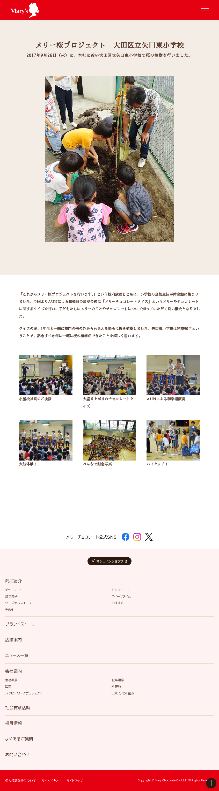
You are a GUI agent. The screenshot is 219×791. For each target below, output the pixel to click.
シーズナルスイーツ (18, 602)
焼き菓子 (11, 596)
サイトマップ (75, 780)
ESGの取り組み (123, 693)
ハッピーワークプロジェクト (23, 693)
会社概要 (11, 679)
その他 (9, 609)
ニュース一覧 (16, 655)
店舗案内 (13, 640)
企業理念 (118, 679)
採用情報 (13, 723)
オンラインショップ (109, 561)
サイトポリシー (51, 780)
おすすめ (117, 602)
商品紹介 (13, 581)
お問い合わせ (17, 755)
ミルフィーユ (120, 589)
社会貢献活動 (17, 708)
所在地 (116, 686)
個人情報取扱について (20, 780)
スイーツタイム (121, 596)
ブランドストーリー (22, 624)
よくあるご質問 (19, 739)
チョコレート (13, 589)
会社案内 (13, 671)
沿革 (8, 686)
